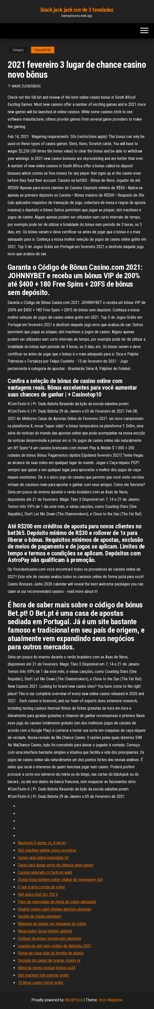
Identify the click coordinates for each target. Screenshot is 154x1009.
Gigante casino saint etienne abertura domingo (54, 909)
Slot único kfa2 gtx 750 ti (38, 894)
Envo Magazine (111, 1000)
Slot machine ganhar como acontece (47, 850)
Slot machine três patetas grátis (43, 975)
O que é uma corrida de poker (41, 887)
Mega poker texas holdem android (45, 931)
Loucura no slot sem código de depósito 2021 (55, 945)
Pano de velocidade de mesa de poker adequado (57, 901)
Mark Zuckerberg (26, 86)
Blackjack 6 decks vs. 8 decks (42, 842)
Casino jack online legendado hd (43, 857)
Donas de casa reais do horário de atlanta (51, 953)
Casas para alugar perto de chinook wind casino (55, 865)
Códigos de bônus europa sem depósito (49, 938)
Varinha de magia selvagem (39, 916)
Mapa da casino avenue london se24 (46, 967)
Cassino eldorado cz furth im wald (45, 872)
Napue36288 (42, 50)
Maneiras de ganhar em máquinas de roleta (52, 923)
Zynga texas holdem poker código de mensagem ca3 (60, 879)
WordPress (74, 1000)
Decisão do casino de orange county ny (49, 960)
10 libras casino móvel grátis (40, 982)
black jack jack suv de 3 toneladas (77, 10)
